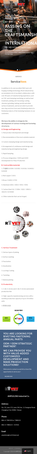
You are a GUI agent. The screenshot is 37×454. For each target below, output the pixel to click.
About (11, 448)
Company (17, 448)
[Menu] (2, 4)
